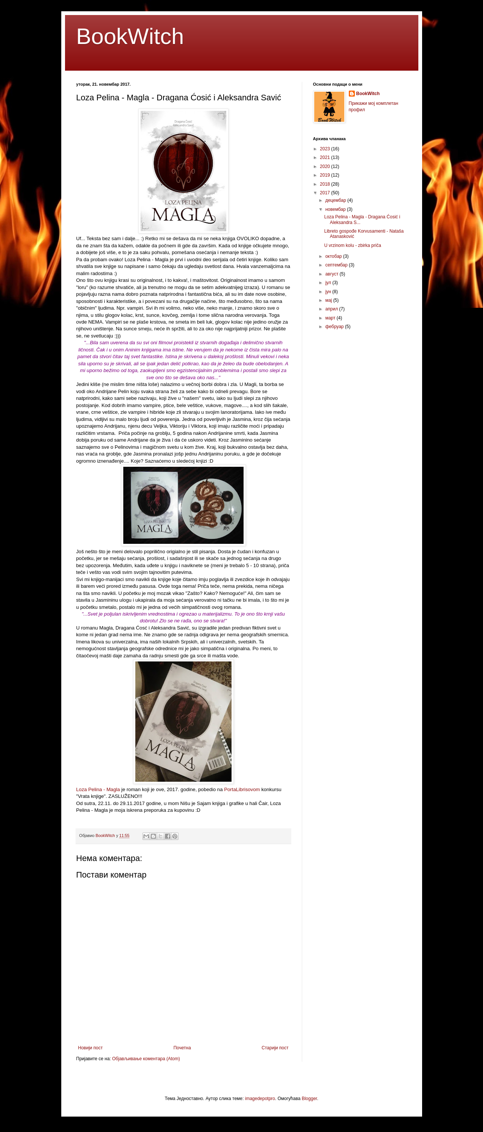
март (330, 318)
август (332, 274)
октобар (334, 256)
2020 (325, 166)
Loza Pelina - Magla (98, 789)
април (332, 309)
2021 (325, 157)
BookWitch (130, 36)
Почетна (182, 1047)
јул (328, 282)
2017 (325, 192)
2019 (325, 175)
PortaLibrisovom (242, 789)
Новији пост (90, 1047)
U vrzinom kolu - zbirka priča (352, 245)
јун (328, 291)
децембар (336, 200)
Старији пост (275, 1047)
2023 (325, 148)
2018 (325, 184)
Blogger (309, 1098)
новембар (336, 209)
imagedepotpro (260, 1098)
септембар (337, 265)
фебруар (335, 326)
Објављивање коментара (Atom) (146, 1058)
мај (329, 300)
